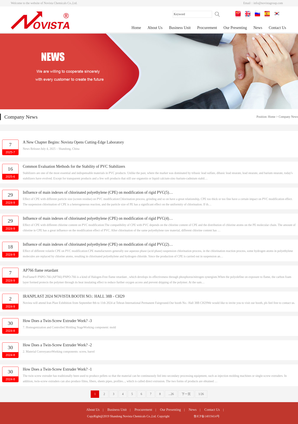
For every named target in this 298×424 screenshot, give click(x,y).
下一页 (186, 394)
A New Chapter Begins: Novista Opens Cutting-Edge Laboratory (73, 142)
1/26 (201, 394)
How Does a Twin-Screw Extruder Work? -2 (57, 345)
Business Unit (180, 28)
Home (136, 28)
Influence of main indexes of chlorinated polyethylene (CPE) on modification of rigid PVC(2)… (98, 244)
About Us (155, 28)
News (258, 28)
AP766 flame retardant (40, 270)
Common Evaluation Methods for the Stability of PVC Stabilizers (74, 166)
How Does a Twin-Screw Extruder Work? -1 (57, 369)
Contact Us (277, 28)
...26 (171, 394)
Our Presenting (235, 28)
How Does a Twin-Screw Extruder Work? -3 (57, 321)
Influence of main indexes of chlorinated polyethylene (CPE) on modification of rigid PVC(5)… (98, 192)
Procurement (207, 28)
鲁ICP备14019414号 (207, 416)
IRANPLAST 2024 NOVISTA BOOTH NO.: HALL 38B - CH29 (74, 296)
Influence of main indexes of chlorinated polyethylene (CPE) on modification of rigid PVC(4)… (98, 218)
